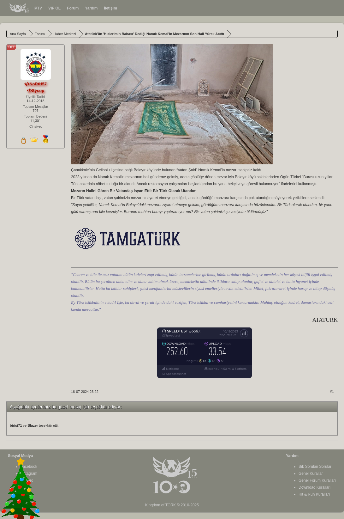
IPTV (37, 8)
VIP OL (54, 8)
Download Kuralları (314, 487)
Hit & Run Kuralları (314, 494)
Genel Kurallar (311, 473)
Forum (73, 8)
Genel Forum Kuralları (317, 480)
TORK (170, 505)
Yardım (91, 8)
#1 (332, 392)
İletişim (110, 8)
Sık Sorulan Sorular (315, 466)
